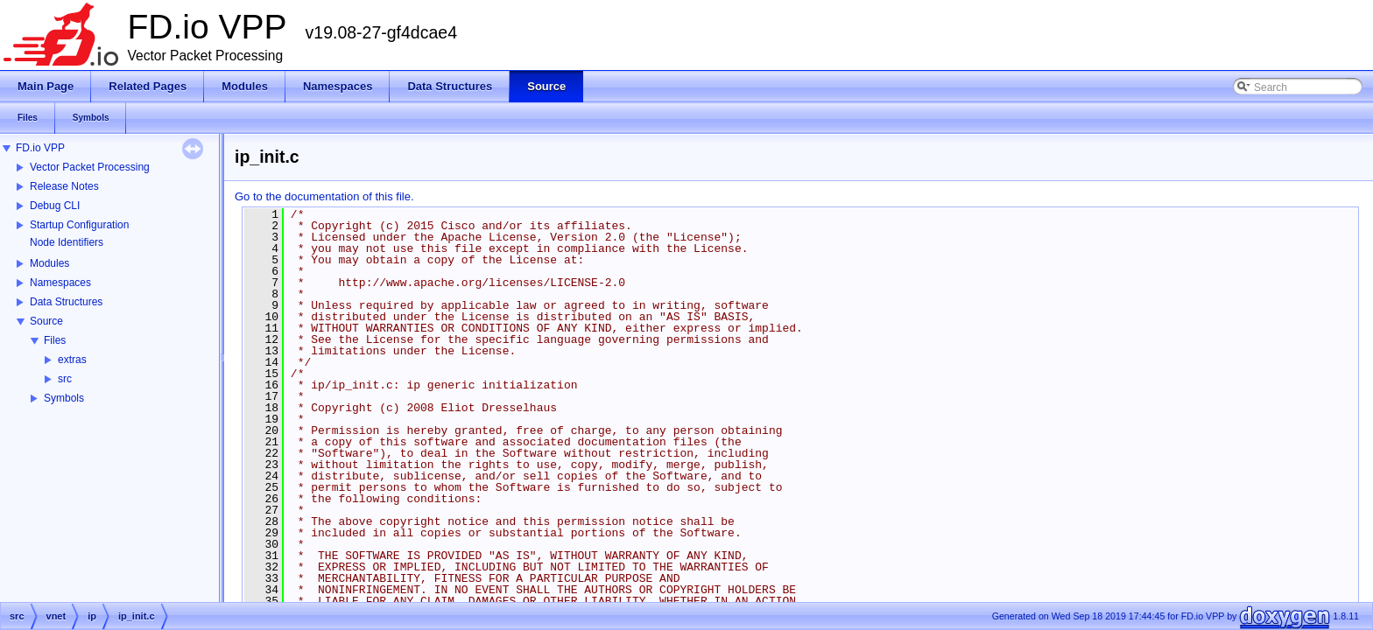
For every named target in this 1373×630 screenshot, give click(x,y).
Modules (49, 263)
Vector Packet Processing (90, 167)
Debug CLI (55, 206)
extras (72, 360)
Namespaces (60, 282)
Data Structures (66, 302)
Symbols (64, 398)
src (65, 379)
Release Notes (64, 186)
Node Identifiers (66, 242)
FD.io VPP (40, 148)
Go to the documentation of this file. (324, 196)
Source (46, 321)
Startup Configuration (79, 225)
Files (55, 340)
